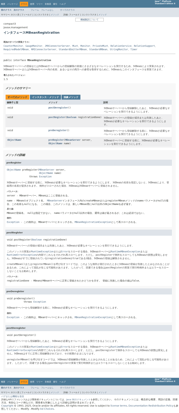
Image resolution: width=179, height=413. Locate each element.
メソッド (55, 14)
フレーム (35, 10)
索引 (55, 4)
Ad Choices (47, 408)
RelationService (120, 45)
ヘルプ (62, 4)
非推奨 (48, 4)
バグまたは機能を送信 (12, 396)
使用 (32, 4)
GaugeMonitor (34, 45)
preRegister (56, 139)
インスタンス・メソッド (45, 97)
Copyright (7, 405)
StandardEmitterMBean (73, 49)
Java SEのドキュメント (78, 399)
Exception (45, 176)
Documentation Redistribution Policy (150, 405)
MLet (75, 45)
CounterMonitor (13, 45)
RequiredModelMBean (16, 49)
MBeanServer (73, 139)
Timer (133, 49)
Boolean (71, 117)
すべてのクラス (67, 10)
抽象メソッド (71, 97)
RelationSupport (144, 45)
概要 (3, 4)
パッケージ (12, 4)
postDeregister (58, 107)
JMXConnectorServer (57, 45)
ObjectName (14, 139)
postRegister (56, 117)
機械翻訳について (89, 19)
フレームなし (47, 10)
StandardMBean (98, 49)
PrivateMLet (100, 45)
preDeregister (57, 130)
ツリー (39, 4)
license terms (118, 405)
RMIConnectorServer (43, 49)
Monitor (85, 45)
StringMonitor (119, 49)
